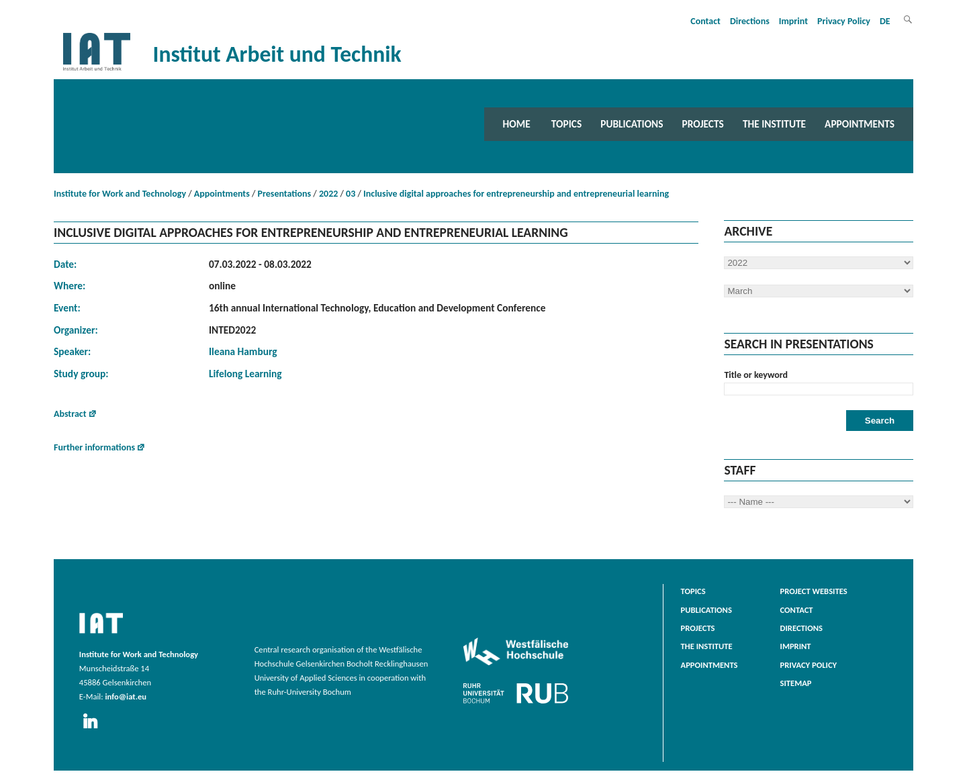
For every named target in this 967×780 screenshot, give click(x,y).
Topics (566, 123)
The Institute (774, 123)
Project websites (813, 591)
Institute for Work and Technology (120, 193)
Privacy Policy (843, 21)
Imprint (793, 21)
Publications (631, 123)
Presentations (285, 193)
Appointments (859, 123)
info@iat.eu (125, 696)
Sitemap (796, 683)
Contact (705, 21)
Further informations (94, 447)
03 (350, 193)
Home (517, 123)
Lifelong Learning (245, 373)
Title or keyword (756, 375)
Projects (703, 123)
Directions (750, 21)
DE (885, 21)
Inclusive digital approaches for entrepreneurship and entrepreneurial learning (516, 193)
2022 (328, 193)
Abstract (70, 414)
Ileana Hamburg (243, 351)
